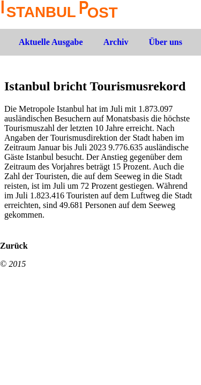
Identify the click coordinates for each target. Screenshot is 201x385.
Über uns (165, 42)
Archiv (116, 42)
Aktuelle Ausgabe (51, 42)
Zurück (14, 245)
